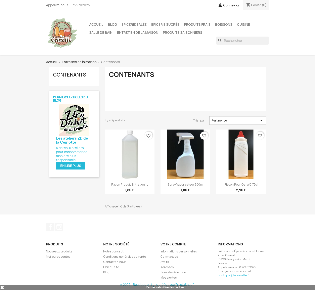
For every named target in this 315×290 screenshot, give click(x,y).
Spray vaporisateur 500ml (185, 184)
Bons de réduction (173, 272)
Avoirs (165, 262)
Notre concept (113, 251)
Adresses (167, 267)
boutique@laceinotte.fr (234, 275)
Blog (112, 24)
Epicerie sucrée (165, 24)
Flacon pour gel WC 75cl (241, 184)
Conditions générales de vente (124, 256)
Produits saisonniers (182, 32)
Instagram (59, 227)
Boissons (223, 24)
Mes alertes (169, 277)
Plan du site (111, 267)
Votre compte (173, 244)
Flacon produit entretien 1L (129, 184)
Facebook (50, 227)
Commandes (169, 256)
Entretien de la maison (137, 32)
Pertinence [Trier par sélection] (238, 120)
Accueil (96, 24)
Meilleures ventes (58, 256)
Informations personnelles (179, 251)
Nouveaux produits (59, 251)
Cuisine (243, 24)
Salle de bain (100, 32)
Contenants (69, 74)
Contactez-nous (114, 262)
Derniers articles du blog (70, 99)
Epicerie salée (134, 24)
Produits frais (197, 24)
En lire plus (70, 165)
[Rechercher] (242, 41)
